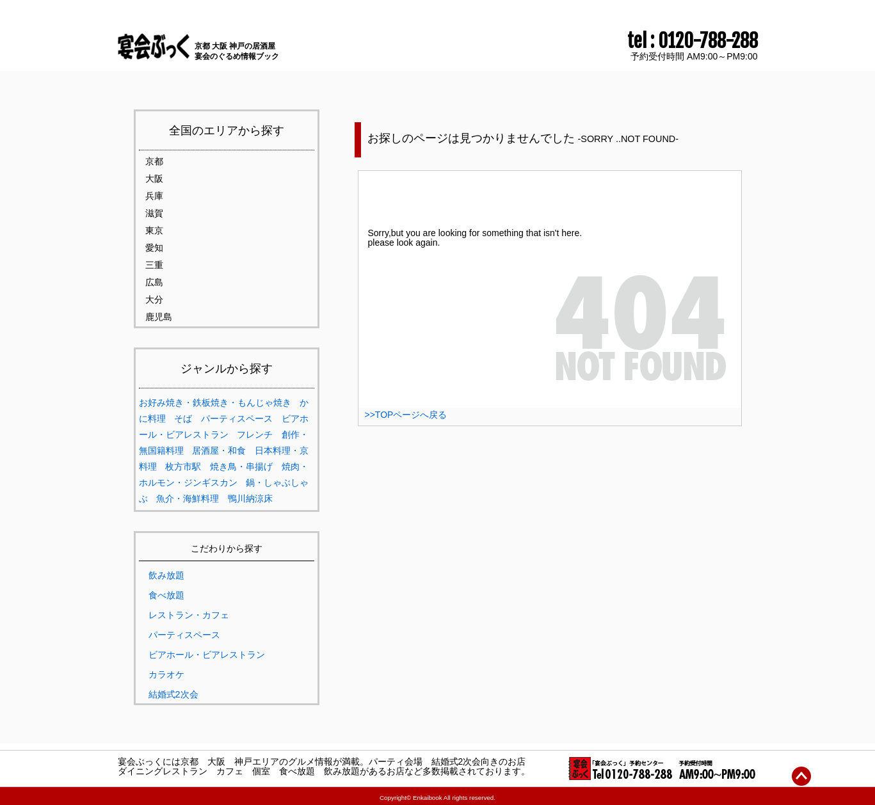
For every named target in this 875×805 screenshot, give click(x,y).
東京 (154, 230)
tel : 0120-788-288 (692, 40)
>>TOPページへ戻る (406, 414)
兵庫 (154, 196)
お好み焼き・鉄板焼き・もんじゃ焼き (215, 402)
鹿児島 (158, 317)
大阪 (154, 178)
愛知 (154, 248)
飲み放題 (166, 575)
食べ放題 (166, 595)
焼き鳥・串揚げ (241, 466)
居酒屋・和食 (219, 450)
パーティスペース (237, 418)
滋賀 (154, 213)
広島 (154, 282)
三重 (154, 265)
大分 (154, 299)
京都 (154, 161)
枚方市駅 (183, 466)
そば (183, 418)
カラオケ (166, 674)
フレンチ (255, 434)
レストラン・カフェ (189, 615)
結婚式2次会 (173, 694)
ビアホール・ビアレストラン (207, 655)
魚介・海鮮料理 (187, 498)
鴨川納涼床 (250, 498)
